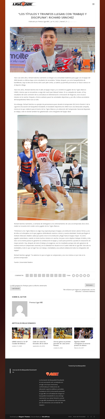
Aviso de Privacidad (79, 416)
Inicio (70, 416)
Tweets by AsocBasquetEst (77, 366)
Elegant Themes (24, 417)
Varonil (62, 21)
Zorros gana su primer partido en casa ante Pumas (62, 343)
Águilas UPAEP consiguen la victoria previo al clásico (82, 343)
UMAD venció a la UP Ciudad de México (20, 342)
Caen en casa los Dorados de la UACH (40, 342)
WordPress (46, 417)
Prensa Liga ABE (43, 21)
